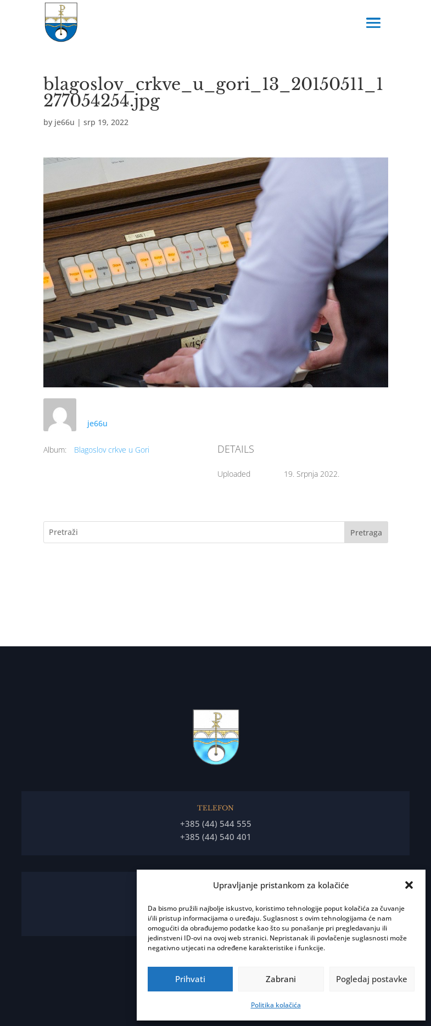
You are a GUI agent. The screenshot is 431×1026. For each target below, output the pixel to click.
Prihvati (190, 978)
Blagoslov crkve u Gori (111, 449)
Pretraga (366, 532)
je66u (64, 122)
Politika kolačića (276, 1005)
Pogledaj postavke (371, 978)
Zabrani (281, 978)
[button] (409, 885)
